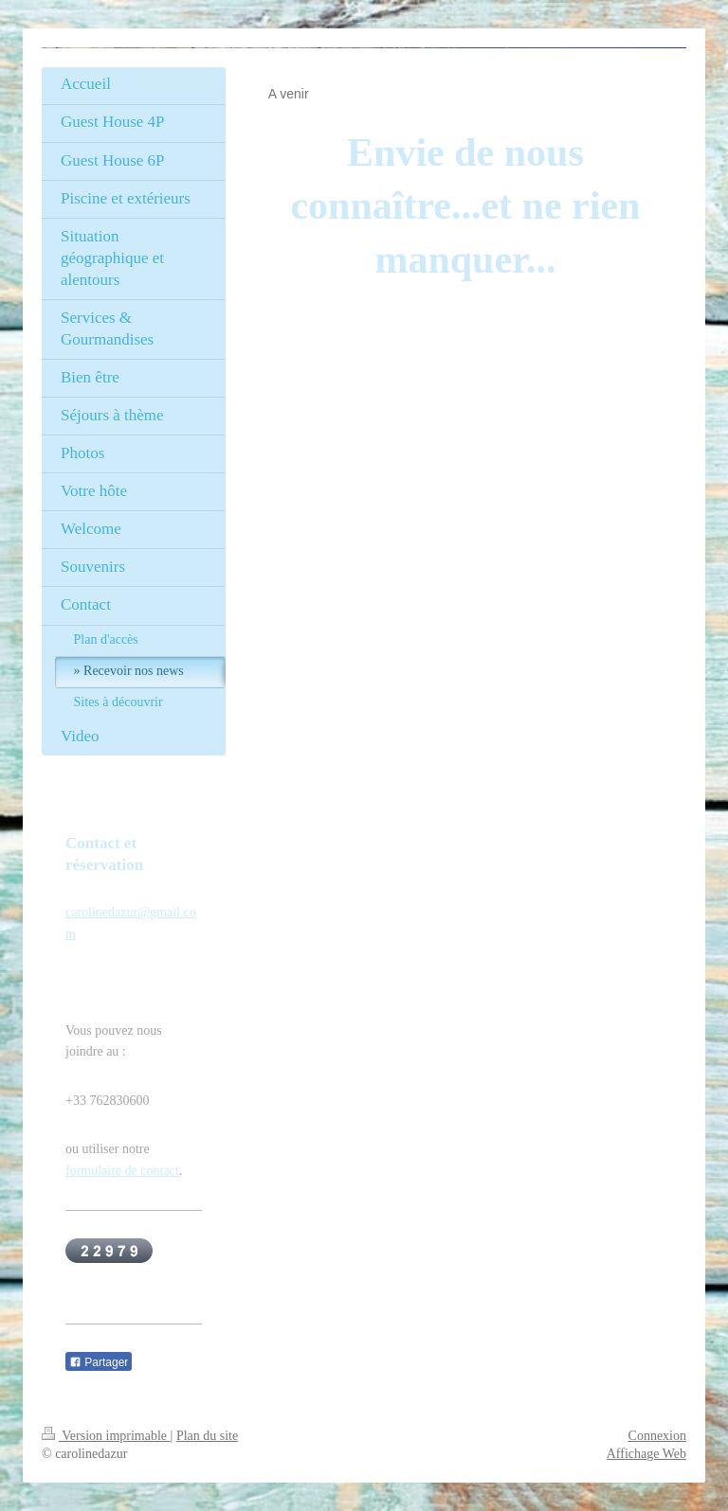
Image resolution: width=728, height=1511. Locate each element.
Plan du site (207, 1436)
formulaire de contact (122, 1171)
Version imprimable (106, 1436)
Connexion (657, 1436)
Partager (98, 1362)
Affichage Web (646, 1454)
